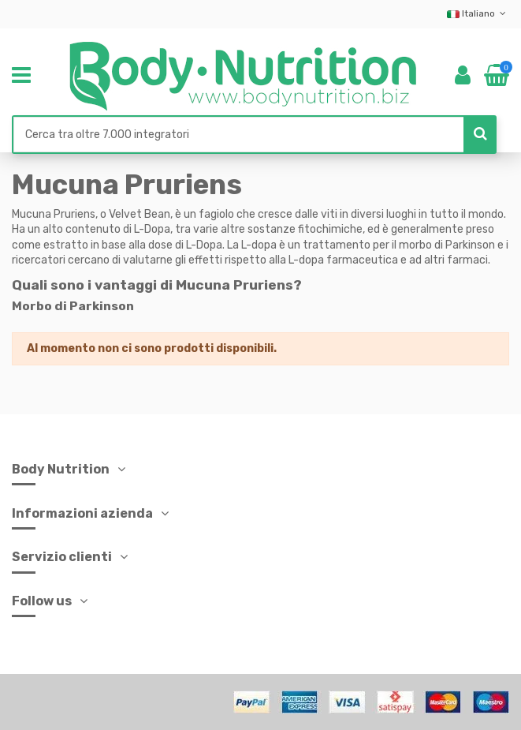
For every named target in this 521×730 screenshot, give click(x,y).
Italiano (478, 13)
